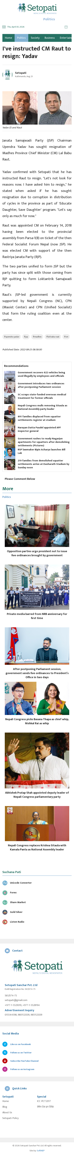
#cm (66, 337)
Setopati (20, 73)
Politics (21, 38)
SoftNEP (41, 1150)
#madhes (37, 337)
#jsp (26, 337)
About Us (7, 1113)
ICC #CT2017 (44, 1101)
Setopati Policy (10, 1118)
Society (35, 38)
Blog (4, 1107)
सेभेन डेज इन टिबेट (45, 1107)
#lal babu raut (52, 337)
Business (50, 38)
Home (5, 1101)
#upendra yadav (11, 337)
